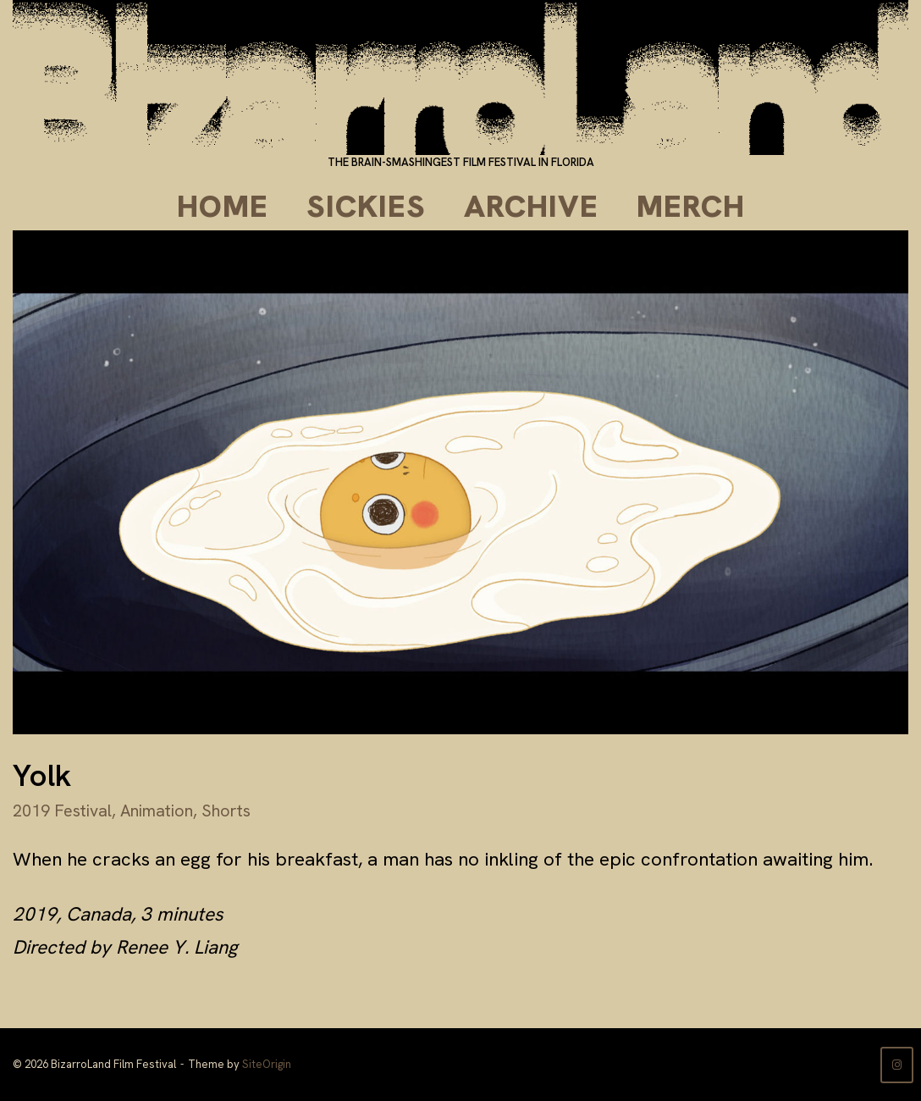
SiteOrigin (266, 1064)
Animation (156, 810)
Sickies (366, 206)
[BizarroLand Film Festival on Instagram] (896, 1065)
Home (222, 206)
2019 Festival (62, 810)
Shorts (226, 810)
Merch (691, 206)
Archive (531, 206)
